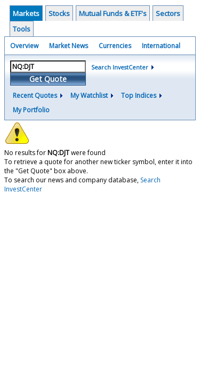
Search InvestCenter (119, 67)
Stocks (59, 13)
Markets (26, 13)
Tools (21, 29)
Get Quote (48, 79)
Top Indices (138, 95)
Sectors (168, 13)
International (161, 45)
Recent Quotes (35, 95)
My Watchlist (89, 95)
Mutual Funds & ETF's (113, 13)
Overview (24, 45)
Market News (68, 45)
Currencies (115, 45)
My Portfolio (31, 109)
